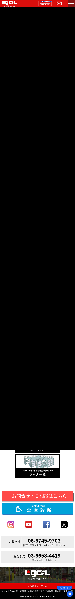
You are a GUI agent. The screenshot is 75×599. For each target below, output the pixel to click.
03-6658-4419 (44, 556)
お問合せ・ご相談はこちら (39, 495)
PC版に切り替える (37, 586)
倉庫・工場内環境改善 (21, 384)
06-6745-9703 (44, 541)
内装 (37, 384)
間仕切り (48, 384)
